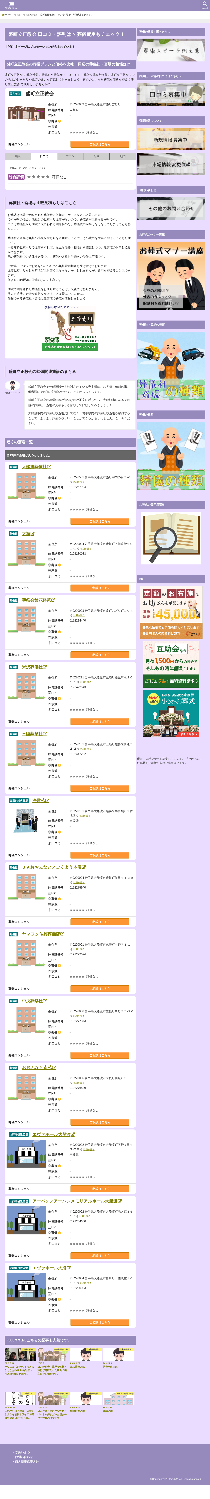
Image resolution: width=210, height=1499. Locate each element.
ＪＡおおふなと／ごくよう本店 (56, 871)
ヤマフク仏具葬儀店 (44, 938)
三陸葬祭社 (34, 736)
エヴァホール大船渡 (55, 1140)
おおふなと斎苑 (40, 1072)
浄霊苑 (41, 803)
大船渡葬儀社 (37, 467)
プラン (70, 156)
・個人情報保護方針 (25, 1475)
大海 (27, 534)
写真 (96, 156)
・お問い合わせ (22, 1471)
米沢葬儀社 (34, 668)
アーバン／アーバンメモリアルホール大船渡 (82, 1207)
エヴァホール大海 (53, 1281)
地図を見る (79, 482)
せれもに (173, 1493)
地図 (123, 156)
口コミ (44, 156)
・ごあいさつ (21, 1466)
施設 (18, 156)
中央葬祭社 (34, 1005)
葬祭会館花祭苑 (39, 601)
